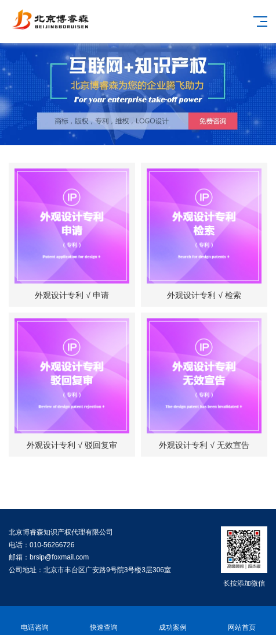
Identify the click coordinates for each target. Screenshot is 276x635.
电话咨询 (34, 621)
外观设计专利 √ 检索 (204, 295)
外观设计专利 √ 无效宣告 (204, 445)
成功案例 (172, 621)
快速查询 (103, 621)
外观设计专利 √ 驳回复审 (72, 445)
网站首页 (241, 621)
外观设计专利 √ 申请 (71, 295)
